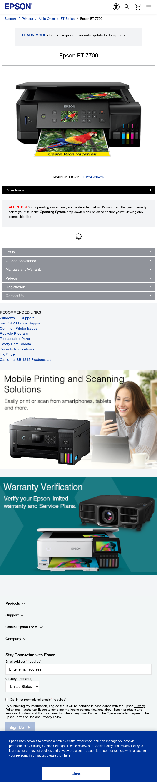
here (67, 755)
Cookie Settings (53, 746)
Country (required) (18, 679)
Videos (11, 278)
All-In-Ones (47, 18)
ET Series (67, 18)
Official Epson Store (24, 627)
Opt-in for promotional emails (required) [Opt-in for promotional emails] (38, 699)
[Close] (76, 773)
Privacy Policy (51, 717)
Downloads (15, 190)
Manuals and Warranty (24, 269)
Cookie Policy (103, 746)
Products (15, 603)
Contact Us (15, 296)
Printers (27, 18)
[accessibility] (116, 6)
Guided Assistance (21, 261)
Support (10, 18)
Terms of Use (24, 717)
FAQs (10, 252)
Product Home (95, 177)
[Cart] (138, 6)
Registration (15, 287)
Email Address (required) (23, 661)
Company (16, 638)
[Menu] (148, 6)
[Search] (127, 6)
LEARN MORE (34, 35)
